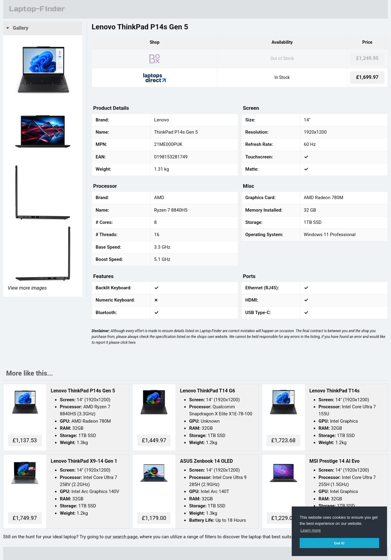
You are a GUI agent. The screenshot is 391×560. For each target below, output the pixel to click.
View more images (27, 288)
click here (127, 342)
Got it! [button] (339, 543)
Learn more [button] (311, 530)
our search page (121, 537)
